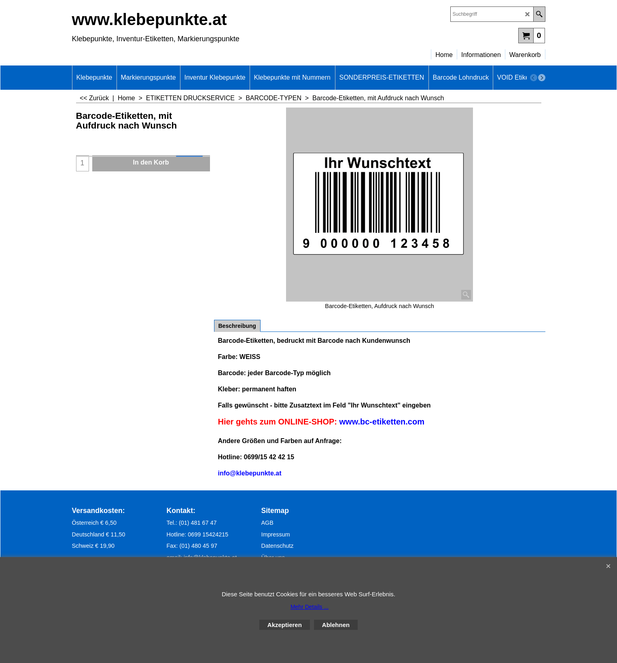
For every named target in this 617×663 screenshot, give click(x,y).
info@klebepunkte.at (250, 473)
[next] (541, 77)
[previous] (533, 77)
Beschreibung (237, 326)
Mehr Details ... (309, 607)
